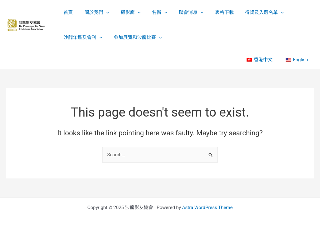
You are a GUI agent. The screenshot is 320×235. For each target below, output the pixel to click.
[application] (103, 12)
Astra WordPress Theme (207, 207)
